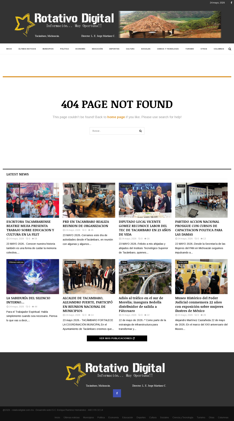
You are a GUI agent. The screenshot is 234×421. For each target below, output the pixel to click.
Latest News (17, 174)
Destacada (14, 186)
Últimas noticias (27, 49)
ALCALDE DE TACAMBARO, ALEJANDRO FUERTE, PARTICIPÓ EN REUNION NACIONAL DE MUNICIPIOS (88, 304)
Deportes (114, 49)
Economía (80, 49)
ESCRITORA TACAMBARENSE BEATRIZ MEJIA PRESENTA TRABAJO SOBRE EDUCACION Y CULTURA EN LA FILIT (30, 227)
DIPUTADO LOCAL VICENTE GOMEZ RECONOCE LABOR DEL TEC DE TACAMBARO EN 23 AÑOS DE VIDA (145, 227)
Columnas (219, 49)
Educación (97, 49)
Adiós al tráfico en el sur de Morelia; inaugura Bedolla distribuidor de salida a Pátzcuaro (141, 304)
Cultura (130, 49)
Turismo (189, 49)
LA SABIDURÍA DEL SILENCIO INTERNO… (28, 300)
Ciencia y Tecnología (168, 49)
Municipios (48, 49)
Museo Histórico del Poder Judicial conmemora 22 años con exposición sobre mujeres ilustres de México (199, 304)
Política (64, 49)
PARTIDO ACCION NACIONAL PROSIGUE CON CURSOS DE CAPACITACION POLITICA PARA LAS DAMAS (198, 227)
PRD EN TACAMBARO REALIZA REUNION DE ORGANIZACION (86, 223)
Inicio (9, 49)
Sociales (145, 49)
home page (116, 117)
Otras (204, 49)
